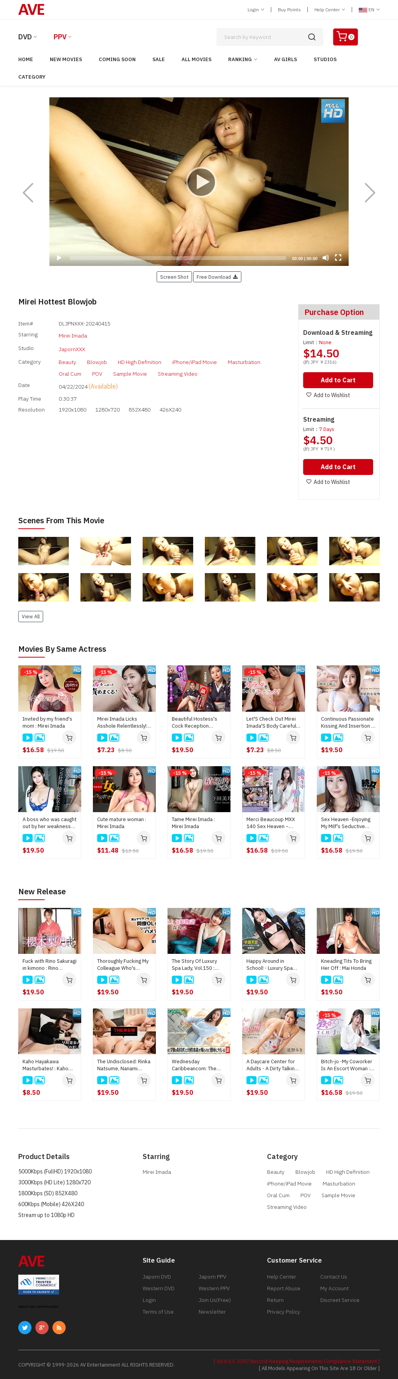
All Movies (196, 59)
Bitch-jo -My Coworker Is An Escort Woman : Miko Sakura (346, 1064)
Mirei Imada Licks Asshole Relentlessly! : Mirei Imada (123, 722)
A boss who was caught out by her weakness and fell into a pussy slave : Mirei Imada (50, 822)
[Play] (199, 181)
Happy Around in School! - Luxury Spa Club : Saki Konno (269, 964)
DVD (25, 36)
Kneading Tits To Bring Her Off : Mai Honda (346, 964)
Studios (325, 59)
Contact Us (333, 1275)
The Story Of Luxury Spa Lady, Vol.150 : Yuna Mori (194, 964)
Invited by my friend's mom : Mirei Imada (47, 721)
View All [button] (31, 615)
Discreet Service (340, 1299)
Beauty (67, 356)
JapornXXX (72, 345)
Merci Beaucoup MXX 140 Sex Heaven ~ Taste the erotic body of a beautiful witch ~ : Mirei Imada (271, 822)
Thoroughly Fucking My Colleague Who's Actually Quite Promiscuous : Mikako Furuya (122, 964)
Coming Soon (117, 59)
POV (97, 368)
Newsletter (212, 1310)
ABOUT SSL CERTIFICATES (38, 1306)
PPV (60, 36)
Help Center (329, 9)
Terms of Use (158, 1310)
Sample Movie (130, 368)
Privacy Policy (283, 1310)
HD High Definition (139, 356)
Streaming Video (177, 368)
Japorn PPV (212, 1275)
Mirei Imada (73, 334)
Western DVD (159, 1287)
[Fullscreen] (338, 257)
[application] (199, 181)
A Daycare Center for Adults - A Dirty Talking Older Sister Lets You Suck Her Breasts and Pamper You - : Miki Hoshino (271, 1064)
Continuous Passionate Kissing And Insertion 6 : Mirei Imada (347, 722)
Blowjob (97, 356)
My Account (334, 1287)
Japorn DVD (157, 1275)
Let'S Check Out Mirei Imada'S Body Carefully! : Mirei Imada (273, 722)
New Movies (66, 59)
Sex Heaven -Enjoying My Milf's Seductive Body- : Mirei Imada (345, 822)
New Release (42, 890)
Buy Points (289, 9)
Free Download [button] (217, 277)
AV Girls (285, 59)
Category (31, 77)
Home (25, 59)
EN (369, 9)
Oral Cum (70, 368)
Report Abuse (283, 1287)
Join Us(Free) (215, 1299)
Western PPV (214, 1287)
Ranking (240, 59)
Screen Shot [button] (174, 277)
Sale (158, 59)
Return (275, 1299)
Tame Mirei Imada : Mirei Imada (193, 822)
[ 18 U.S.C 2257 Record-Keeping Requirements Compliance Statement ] (297, 1360)
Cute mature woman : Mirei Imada (121, 822)
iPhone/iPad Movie (194, 356)
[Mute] (325, 257)
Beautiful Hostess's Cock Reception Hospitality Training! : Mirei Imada (195, 722)
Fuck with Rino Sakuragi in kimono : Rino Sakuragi (50, 964)
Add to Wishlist (326, 395)
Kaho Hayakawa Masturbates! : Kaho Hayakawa (45, 1064)
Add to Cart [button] (338, 380)
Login (256, 9)
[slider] (178, 258)
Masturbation (244, 356)
